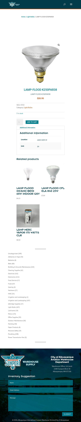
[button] (59, 45)
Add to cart (32, 122)
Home (23, 17)
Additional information (27, 128)
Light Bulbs (30, 17)
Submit (67, 414)
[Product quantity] (20, 122)
